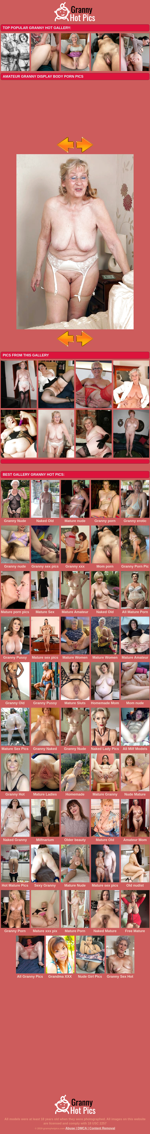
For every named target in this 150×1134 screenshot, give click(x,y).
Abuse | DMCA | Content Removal (90, 1128)
